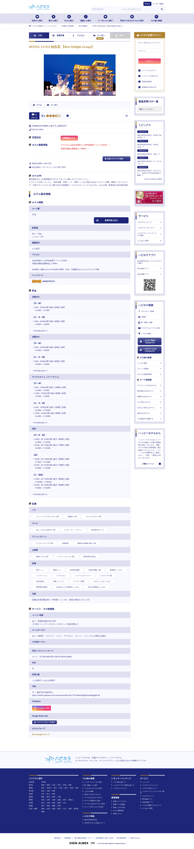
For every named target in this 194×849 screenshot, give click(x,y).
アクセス (79, 35)
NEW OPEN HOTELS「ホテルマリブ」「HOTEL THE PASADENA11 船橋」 (149, 171)
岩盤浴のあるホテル (149, 396)
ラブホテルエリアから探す (149, 328)
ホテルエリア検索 (146, 311)
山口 (64, 803)
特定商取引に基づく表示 (104, 838)
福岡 (42, 809)
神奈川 (49, 788)
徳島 (48, 806)
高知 (59, 806)
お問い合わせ (135, 838)
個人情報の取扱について (83, 838)
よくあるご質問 (149, 241)
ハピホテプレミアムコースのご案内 (149, 234)
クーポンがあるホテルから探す (94, 804)
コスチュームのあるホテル (149, 385)
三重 (59, 797)
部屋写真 (58, 35)
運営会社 (57, 838)
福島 (70, 785)
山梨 (48, 791)
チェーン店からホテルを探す (93, 807)
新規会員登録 (147, 81)
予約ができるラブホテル (92, 794)
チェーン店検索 (149, 369)
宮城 (64, 785)
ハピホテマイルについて (149, 228)
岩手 (59, 785)
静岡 (53, 797)
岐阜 (48, 797)
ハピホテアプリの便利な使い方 (122, 785)
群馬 (76, 788)
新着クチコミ (116, 814)
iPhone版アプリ (149, 268)
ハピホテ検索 (145, 305)
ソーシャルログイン (149, 70)
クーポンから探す (105, 18)
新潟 (42, 791)
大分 (64, 809)
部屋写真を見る (107, 220)
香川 (42, 806)
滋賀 (59, 800)
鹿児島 (76, 809)
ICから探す (68, 18)
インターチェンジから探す (92, 782)
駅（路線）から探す (90, 785)
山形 (53, 785)
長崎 (53, 809)
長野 (53, 791)
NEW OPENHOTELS (90, 820)
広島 (48, 803)
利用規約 (67, 838)
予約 (119, 35)
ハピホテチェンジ (147, 796)
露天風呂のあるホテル (149, 391)
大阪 (42, 800)
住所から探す (37, 18)
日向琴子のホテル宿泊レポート (94, 823)
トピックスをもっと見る (153, 179)
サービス (143, 216)
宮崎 (70, 809)
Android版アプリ (149, 274)
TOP (38, 35)
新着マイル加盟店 (118, 804)
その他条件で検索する (149, 419)
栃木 (66, 788)
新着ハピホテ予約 (118, 807)
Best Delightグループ (41, 734)
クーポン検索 (149, 363)
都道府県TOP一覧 (148, 101)
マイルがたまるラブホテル (92, 797)
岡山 (42, 803)
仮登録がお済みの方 (149, 87)
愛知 (42, 797)
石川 (42, 794)
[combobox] (139, 9)
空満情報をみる (70, 139)
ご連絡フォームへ (148, 464)
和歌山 (71, 800)
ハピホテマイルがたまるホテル (148, 350)
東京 (42, 788)
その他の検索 (156, 18)
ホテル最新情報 (117, 810)
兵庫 (48, 800)
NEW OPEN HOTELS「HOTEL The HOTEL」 (149, 134)
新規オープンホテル (119, 801)
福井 (53, 794)
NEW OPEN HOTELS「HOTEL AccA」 (147, 144)
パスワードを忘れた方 (150, 76)
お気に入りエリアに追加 (113, 159)
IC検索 (142, 317)
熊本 (59, 809)
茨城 (71, 788)
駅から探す (53, 18)
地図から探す (85, 18)
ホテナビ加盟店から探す (92, 801)
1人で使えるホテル (149, 402)
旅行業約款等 (122, 838)
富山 (48, 794)
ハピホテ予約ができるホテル (147, 341)
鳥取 (53, 803)
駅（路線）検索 (145, 322)
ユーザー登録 (157, 4)
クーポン (99, 35)
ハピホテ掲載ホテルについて (150, 805)
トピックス (144, 125)
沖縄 (42, 812)
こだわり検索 (144, 334)
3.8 (43, 116)
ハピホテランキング (149, 222)
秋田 (48, 785)
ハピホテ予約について (148, 788)
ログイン (149, 61)
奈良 (64, 800)
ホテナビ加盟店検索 (149, 374)
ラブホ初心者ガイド (119, 782)
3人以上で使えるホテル (149, 408)
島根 (59, 803)
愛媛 (53, 806)
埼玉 (55, 788)
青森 (42, 785)
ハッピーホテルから (149, 433)
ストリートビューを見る (44, 722)
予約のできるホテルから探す (132, 18)
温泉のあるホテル (149, 413)
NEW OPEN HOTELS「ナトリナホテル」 (149, 160)
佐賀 (48, 809)
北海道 (43, 782)
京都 (53, 800)
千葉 (60, 788)
